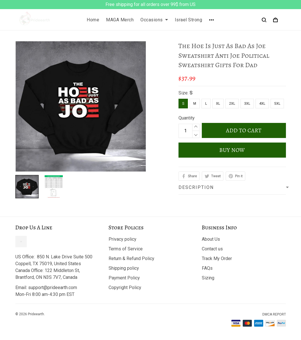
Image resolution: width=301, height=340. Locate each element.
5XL (277, 104)
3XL (247, 104)
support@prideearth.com (52, 287)
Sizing (208, 278)
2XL (232, 104)
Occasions (154, 19)
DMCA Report (274, 314)
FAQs (207, 268)
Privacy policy (122, 239)
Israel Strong (188, 19)
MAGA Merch (120, 19)
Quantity (186, 118)
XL (218, 104)
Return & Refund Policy (131, 258)
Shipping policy (124, 268)
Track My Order (217, 258)
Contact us (212, 249)
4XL (262, 104)
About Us (211, 239)
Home (93, 19)
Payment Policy (124, 278)
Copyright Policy (125, 287)
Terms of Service (126, 249)
